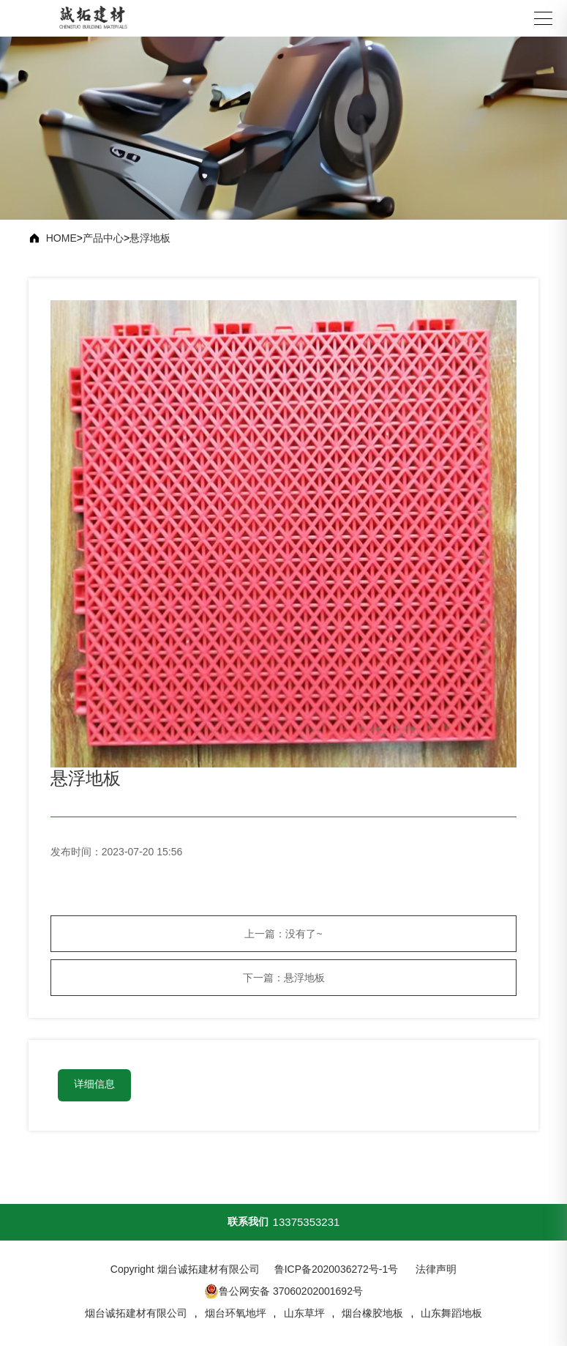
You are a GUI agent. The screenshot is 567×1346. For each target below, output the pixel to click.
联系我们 (248, 1221)
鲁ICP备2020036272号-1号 (336, 1269)
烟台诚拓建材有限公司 (136, 1313)
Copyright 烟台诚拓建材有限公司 (185, 1269)
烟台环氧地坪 (235, 1313)
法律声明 (436, 1269)
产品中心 (103, 238)
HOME (61, 238)
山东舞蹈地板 (451, 1313)
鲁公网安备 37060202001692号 (283, 1291)
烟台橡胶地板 (372, 1313)
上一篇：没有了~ (283, 934)
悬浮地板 (149, 238)
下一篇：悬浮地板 (284, 978)
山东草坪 (304, 1313)
